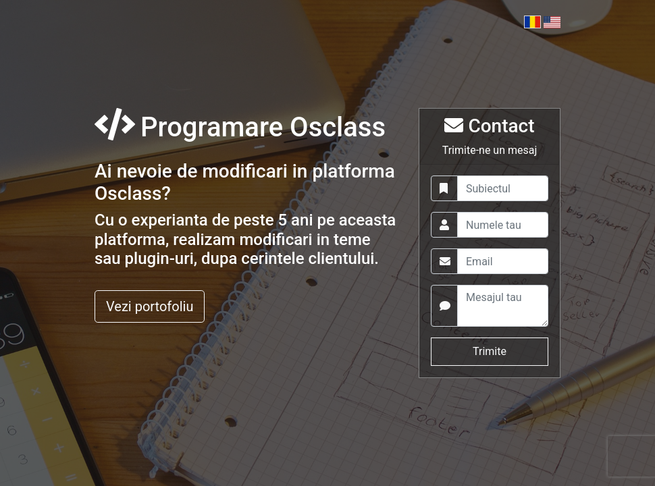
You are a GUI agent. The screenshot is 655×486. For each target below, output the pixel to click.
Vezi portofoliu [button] (149, 306)
